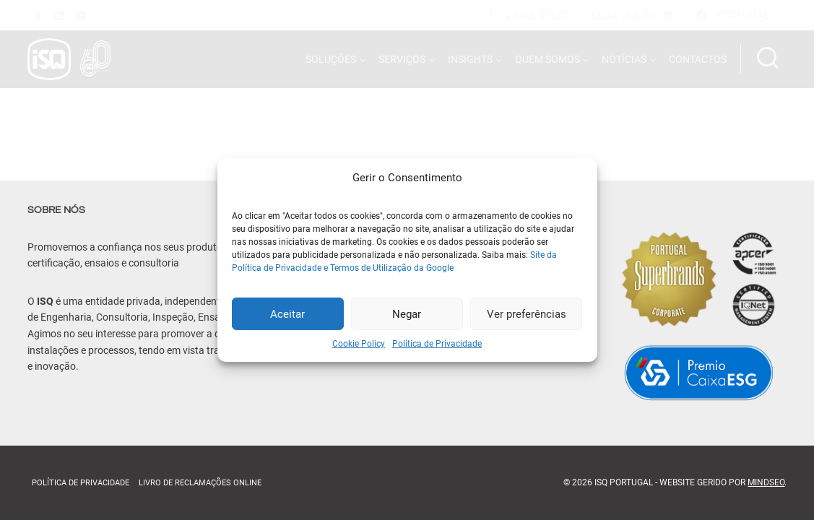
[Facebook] (38, 15)
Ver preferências (526, 313)
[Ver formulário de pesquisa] (767, 59)
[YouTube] (81, 15)
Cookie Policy (358, 344)
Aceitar (287, 313)
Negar (406, 313)
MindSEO (766, 482)
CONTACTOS (698, 59)
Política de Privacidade (437, 344)
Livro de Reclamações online (200, 483)
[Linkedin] (60, 15)
